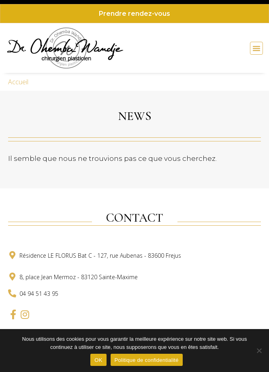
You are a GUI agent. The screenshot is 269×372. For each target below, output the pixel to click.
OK (98, 360)
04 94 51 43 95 (38, 293)
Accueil (18, 81)
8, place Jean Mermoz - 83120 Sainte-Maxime (78, 277)
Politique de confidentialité (147, 360)
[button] (256, 48)
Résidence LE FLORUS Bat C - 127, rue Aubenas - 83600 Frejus (100, 255)
